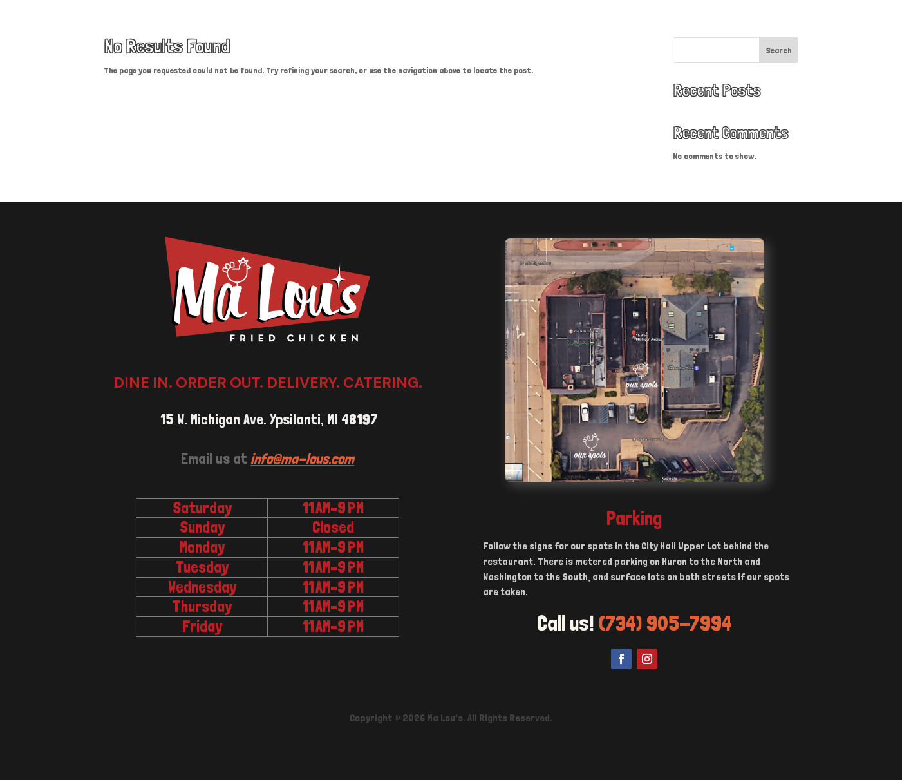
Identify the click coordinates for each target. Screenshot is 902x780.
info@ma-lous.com (302, 458)
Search (779, 50)
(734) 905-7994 (665, 623)
